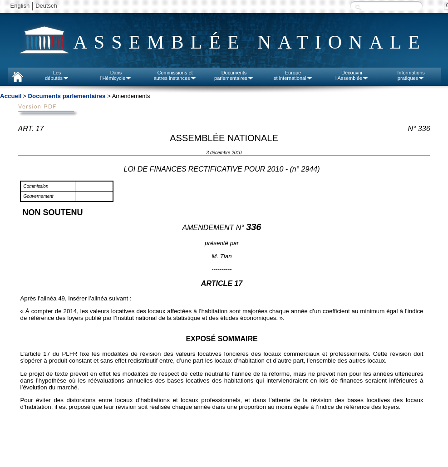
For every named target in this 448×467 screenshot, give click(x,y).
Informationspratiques (411, 75)
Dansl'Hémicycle (116, 75)
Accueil (10, 96)
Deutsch (46, 5)
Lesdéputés (57, 75)
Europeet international (292, 75)
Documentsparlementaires (234, 75)
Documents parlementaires (66, 96)
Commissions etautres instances (174, 75)
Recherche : (358, 6)
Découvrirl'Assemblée (352, 75)
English (20, 5)
